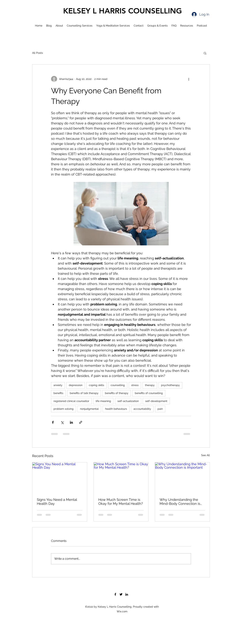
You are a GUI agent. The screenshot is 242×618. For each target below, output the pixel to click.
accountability (142, 408)
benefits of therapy (116, 393)
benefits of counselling (149, 393)
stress (135, 385)
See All (205, 455)
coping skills (96, 385)
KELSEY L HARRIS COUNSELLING (122, 10)
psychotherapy (170, 385)
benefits (58, 393)
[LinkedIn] (127, 594)
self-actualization (128, 401)
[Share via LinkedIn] (71, 422)
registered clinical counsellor (71, 401)
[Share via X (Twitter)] (62, 422)
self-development (156, 401)
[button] (205, 53)
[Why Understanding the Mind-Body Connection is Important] (182, 477)
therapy (150, 385)
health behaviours (116, 408)
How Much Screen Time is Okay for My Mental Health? (120, 502)
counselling (118, 385)
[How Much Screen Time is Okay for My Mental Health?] (121, 477)
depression (75, 385)
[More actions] (188, 79)
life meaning (103, 401)
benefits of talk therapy (84, 393)
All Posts (37, 52)
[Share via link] (80, 422)
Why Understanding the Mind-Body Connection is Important (180, 502)
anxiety (58, 385)
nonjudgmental (89, 408)
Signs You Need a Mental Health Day (57, 502)
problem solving (64, 408)
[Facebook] (115, 594)
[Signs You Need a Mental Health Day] (59, 477)
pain (160, 408)
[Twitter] (121, 594)
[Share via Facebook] (53, 422)
